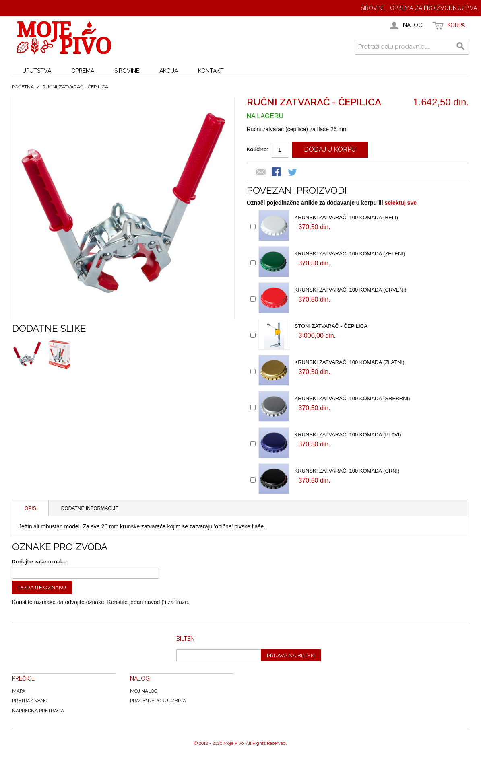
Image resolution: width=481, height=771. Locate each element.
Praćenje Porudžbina (158, 700)
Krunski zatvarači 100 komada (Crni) (347, 471)
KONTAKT (211, 71)
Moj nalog (144, 691)
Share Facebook (277, 172)
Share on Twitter (293, 172)
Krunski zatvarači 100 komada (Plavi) (348, 435)
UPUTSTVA (36, 71)
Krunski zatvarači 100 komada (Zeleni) (350, 254)
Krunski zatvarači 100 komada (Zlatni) (350, 362)
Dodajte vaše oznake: (40, 562)
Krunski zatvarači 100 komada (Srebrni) (352, 398)
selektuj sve (401, 202)
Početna (23, 87)
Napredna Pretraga (38, 710)
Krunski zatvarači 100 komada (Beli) (346, 217)
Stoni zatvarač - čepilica (331, 326)
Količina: (257, 149)
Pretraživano (29, 700)
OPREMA (82, 71)
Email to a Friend (261, 172)
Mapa (18, 691)
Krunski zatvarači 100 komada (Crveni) (351, 290)
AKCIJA (168, 71)
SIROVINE (126, 71)
